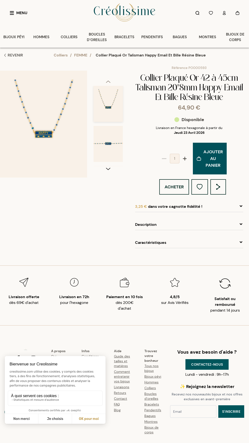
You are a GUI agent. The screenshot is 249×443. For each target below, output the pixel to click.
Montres (151, 421)
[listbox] (108, 126)
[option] (108, 106)
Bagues (150, 416)
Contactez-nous (207, 364)
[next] (108, 168)
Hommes (151, 382)
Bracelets (151, 404)
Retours (120, 393)
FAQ (117, 404)
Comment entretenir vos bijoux (122, 376)
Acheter (174, 187)
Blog (117, 410)
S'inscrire (231, 411)
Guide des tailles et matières (122, 361)
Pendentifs (152, 410)
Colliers (61, 55)
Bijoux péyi (152, 376)
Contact (120, 398)
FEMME (80, 55)
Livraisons (121, 387)
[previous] (108, 81)
